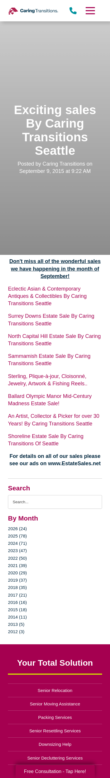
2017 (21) (17, 594)
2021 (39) (17, 565)
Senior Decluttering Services (55, 757)
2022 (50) (17, 558)
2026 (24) (17, 528)
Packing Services (55, 717)
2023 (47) (17, 550)
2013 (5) (16, 624)
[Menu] (90, 10)
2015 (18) (17, 609)
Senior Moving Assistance (55, 703)
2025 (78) (17, 535)
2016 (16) (17, 602)
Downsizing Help (55, 744)
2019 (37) (17, 580)
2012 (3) (16, 631)
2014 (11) (17, 616)
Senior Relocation (55, 690)
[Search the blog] (55, 502)
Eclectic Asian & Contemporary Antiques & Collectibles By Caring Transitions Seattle (47, 296)
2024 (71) (17, 543)
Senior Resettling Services (55, 730)
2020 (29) (17, 572)
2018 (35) (17, 587)
